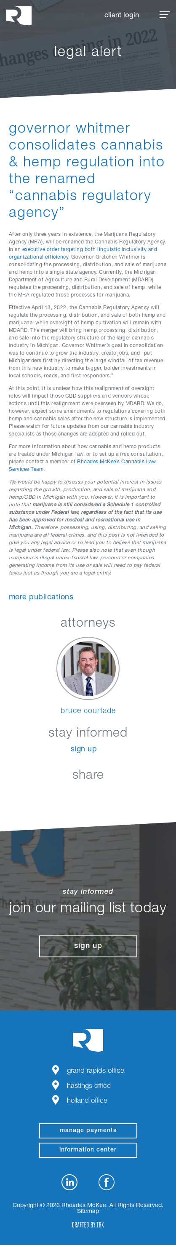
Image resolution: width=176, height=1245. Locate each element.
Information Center (88, 1150)
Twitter (88, 795)
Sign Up (84, 749)
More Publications (41, 597)
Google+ (109, 795)
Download (130, 795)
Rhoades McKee (19, 15)
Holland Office (87, 1101)
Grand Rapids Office (95, 1071)
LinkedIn (46, 795)
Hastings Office (89, 1086)
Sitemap (88, 1212)
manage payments (88, 1131)
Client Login (121, 15)
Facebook (67, 795)
